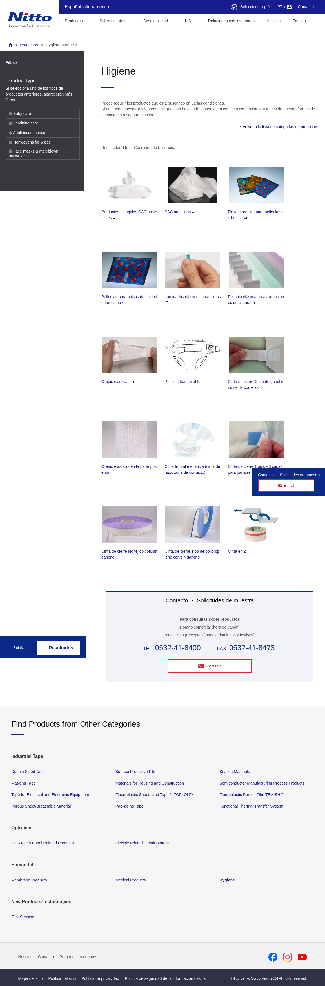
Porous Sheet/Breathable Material (41, 806)
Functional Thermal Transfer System (251, 806)
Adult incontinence (27, 132)
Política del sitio (62, 978)
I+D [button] (188, 21)
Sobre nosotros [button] (112, 21)
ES (289, 6)
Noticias (273, 21)
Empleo (299, 21)
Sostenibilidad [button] (155, 21)
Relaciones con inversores (231, 21)
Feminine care (23, 123)
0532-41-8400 (178, 647)
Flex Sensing (22, 917)
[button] (68, 33)
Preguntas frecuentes (78, 957)
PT (279, 6)
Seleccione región (251, 6)
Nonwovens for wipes (30, 142)
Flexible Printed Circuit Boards (142, 843)
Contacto (306, 6)
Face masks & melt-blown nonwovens (33, 153)
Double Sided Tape (28, 772)
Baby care (20, 113)
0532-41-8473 (252, 647)
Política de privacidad (100, 978)
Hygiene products (61, 45)
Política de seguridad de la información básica (165, 978)
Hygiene (227, 880)
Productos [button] (74, 21)
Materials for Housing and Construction (149, 783)
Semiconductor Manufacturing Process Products (261, 783)
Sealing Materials (234, 772)
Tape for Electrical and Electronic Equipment (50, 795)
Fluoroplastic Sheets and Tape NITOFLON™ (154, 795)
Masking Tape (23, 783)
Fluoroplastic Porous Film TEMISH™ (251, 795)
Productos (29, 45)
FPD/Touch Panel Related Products (42, 843)
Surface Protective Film (136, 772)
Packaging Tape (129, 806)
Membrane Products (29, 880)
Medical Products (130, 880)
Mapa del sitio (30, 978)
